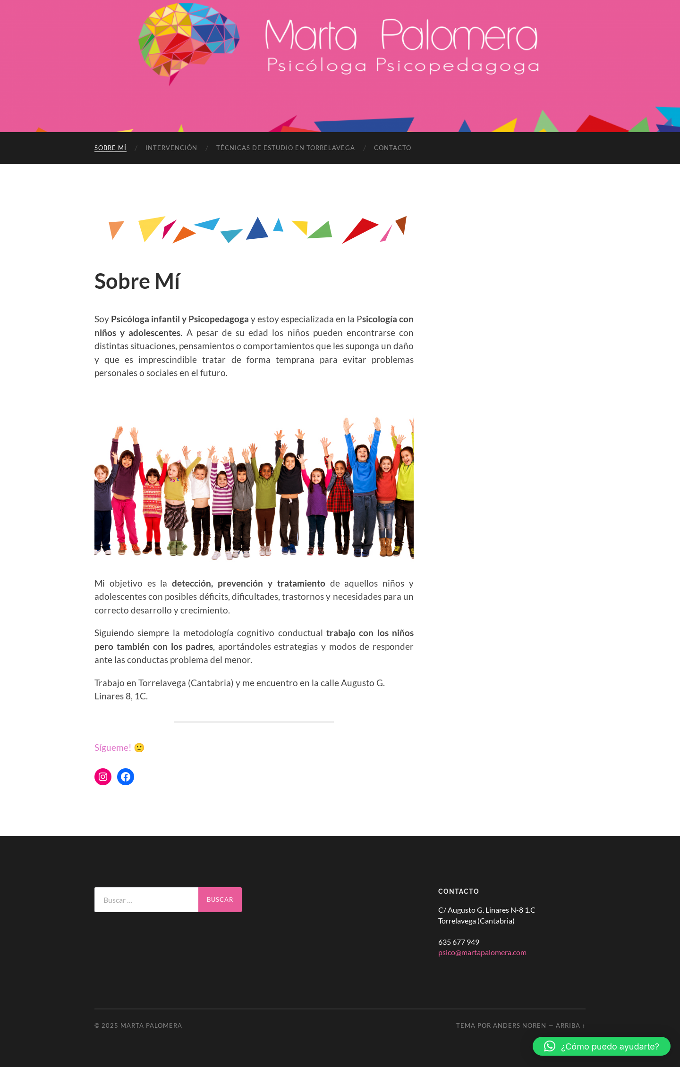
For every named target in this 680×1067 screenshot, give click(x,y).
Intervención (171, 147)
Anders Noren (519, 1025)
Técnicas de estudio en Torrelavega (285, 147)
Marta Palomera (151, 1025)
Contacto (392, 147)
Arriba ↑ (571, 1025)
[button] (602, 1046)
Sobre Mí (110, 147)
